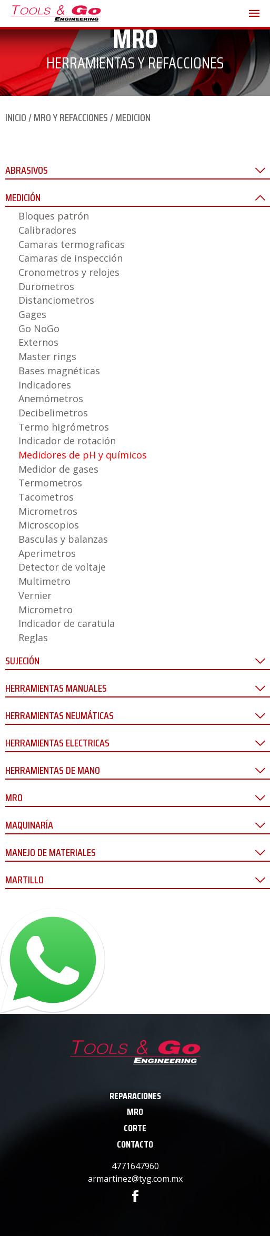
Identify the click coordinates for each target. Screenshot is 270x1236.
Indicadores (44, 384)
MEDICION (133, 117)
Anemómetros (50, 398)
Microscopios (48, 525)
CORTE (135, 1128)
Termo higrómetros (63, 427)
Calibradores (47, 230)
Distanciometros (56, 300)
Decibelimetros (53, 412)
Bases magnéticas (59, 370)
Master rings (47, 356)
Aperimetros (47, 553)
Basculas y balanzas (63, 539)
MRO (135, 1111)
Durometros (46, 286)
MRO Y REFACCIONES (71, 117)
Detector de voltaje (62, 567)
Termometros (50, 482)
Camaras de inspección (70, 258)
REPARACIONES (135, 1096)
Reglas (33, 637)
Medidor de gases (58, 469)
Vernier (35, 595)
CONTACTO (135, 1144)
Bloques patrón (53, 216)
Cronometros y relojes (68, 272)
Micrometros (47, 511)
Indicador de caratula (66, 623)
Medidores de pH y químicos (82, 454)
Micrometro (45, 609)
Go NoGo (38, 328)
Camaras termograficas (71, 244)
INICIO (15, 117)
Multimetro (44, 581)
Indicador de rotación (67, 440)
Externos (38, 342)
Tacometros (46, 497)
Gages (32, 314)
